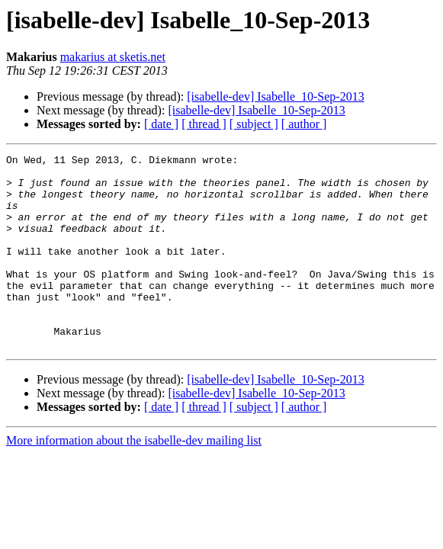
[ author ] (304, 123)
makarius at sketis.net (112, 56)
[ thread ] (203, 123)
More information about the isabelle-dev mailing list (134, 479)
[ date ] (161, 123)
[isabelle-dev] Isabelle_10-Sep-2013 (275, 96)
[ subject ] (254, 123)
